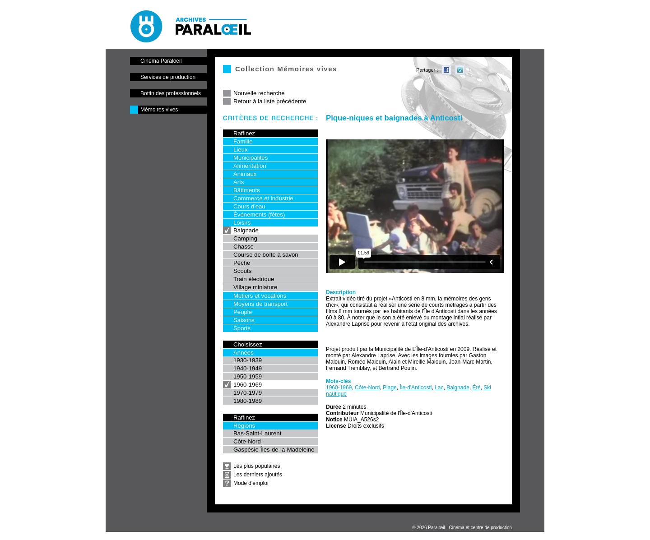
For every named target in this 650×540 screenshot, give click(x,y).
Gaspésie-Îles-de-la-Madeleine (274, 449)
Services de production (167, 77)
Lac (439, 387)
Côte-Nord (247, 441)
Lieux (240, 149)
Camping (245, 238)
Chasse (243, 246)
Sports (242, 328)
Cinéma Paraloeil (160, 61)
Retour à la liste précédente (269, 101)
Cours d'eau (249, 206)
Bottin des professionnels (170, 93)
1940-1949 (247, 368)
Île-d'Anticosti (415, 387)
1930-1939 (247, 360)
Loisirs (242, 222)
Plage (390, 387)
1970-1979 (247, 392)
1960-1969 (247, 384)
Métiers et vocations (259, 295)
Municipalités (250, 157)
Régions (244, 425)
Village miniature (255, 287)
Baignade (246, 230)
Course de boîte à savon (265, 254)
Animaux (244, 174)
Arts (238, 182)
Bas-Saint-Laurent (257, 433)
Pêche (241, 262)
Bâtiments (246, 190)
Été (477, 387)
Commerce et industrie (263, 198)
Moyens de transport (260, 303)
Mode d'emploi (251, 483)
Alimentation (249, 165)
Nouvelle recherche (259, 93)
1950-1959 (247, 376)
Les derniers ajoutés (257, 474)
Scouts (242, 271)
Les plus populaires (256, 466)
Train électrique (253, 279)
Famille (243, 141)
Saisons (244, 320)
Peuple (242, 312)
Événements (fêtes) (259, 214)
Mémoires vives (159, 109)
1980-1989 (247, 400)
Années (243, 352)
